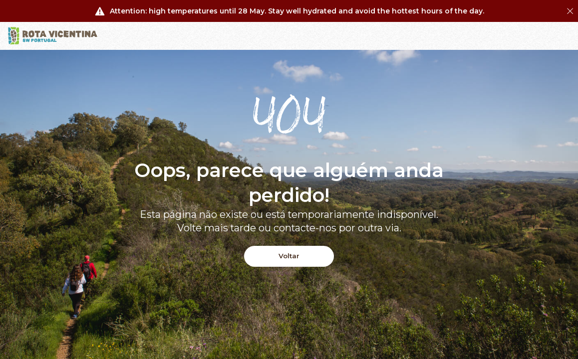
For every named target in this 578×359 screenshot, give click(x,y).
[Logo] (53, 36)
